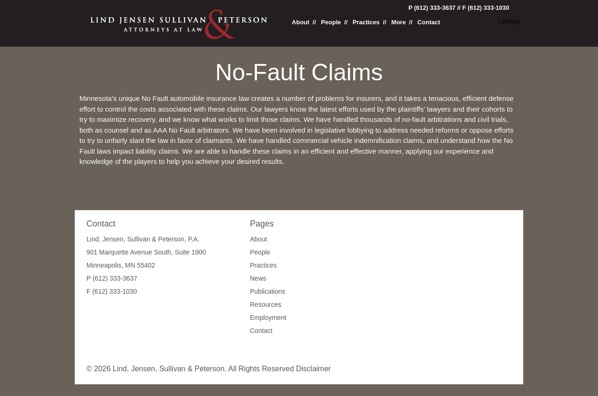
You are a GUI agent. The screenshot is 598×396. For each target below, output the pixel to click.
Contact (429, 22)
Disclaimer (313, 369)
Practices (366, 22)
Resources (265, 304)
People (331, 22)
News (258, 278)
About (301, 22)
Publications (267, 291)
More (399, 22)
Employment (268, 317)
